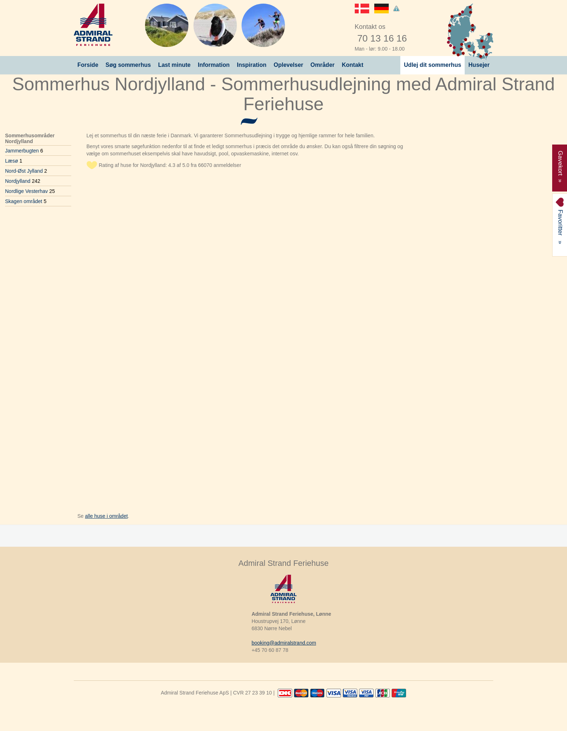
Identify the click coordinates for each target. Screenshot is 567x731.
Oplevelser (288, 65)
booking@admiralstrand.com (284, 643)
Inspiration (252, 65)
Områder (323, 65)
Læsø (13, 161)
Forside (87, 65)
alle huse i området (106, 516)
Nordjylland (22, 181)
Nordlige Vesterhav (30, 191)
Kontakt (352, 65)
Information (214, 65)
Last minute (174, 65)
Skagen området (25, 201)
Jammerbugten (24, 151)
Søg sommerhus (128, 65)
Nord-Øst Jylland (26, 171)
